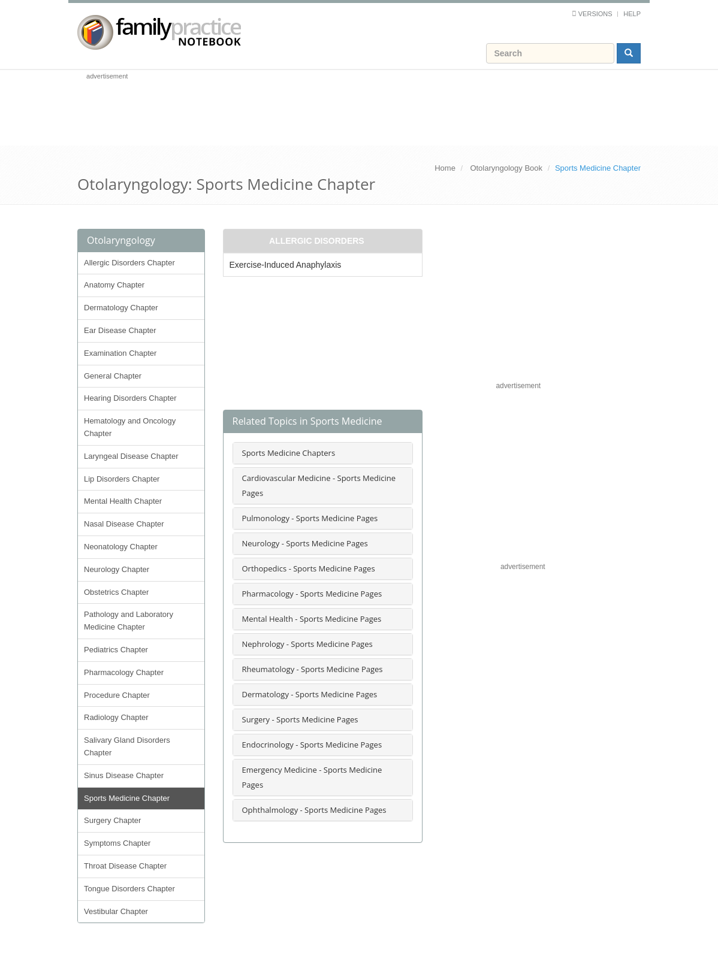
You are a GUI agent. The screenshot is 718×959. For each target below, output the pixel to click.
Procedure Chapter (117, 695)
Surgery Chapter (112, 820)
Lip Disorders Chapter (121, 478)
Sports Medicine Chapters (289, 452)
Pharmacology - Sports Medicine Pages (312, 593)
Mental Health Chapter (123, 501)
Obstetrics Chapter (116, 592)
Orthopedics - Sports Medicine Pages (308, 568)
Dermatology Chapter (121, 307)
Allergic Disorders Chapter (129, 262)
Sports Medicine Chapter (127, 798)
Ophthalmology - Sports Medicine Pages (314, 809)
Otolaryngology (121, 240)
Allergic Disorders (316, 241)
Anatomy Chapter (114, 284)
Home (445, 168)
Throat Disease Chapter (125, 865)
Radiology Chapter (116, 717)
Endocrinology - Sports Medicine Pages (312, 744)
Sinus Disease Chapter (124, 775)
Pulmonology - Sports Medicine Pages (310, 518)
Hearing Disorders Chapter (130, 398)
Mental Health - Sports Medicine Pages (312, 618)
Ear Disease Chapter (120, 330)
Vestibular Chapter (116, 911)
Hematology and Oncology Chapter (130, 427)
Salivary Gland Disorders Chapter (127, 746)
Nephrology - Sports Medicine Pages (307, 644)
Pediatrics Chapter (116, 649)
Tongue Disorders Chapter (129, 888)
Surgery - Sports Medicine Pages (300, 719)
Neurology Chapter (116, 569)
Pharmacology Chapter (124, 672)
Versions (595, 13)
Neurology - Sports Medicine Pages (305, 543)
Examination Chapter (120, 353)
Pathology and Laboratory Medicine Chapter (128, 620)
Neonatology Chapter (121, 546)
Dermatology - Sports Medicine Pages (310, 694)
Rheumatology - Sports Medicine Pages (312, 669)
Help (632, 13)
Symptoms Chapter (117, 843)
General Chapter (112, 375)
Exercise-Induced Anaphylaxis (286, 265)
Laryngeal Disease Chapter (131, 456)
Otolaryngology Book (506, 168)
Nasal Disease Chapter (124, 523)
